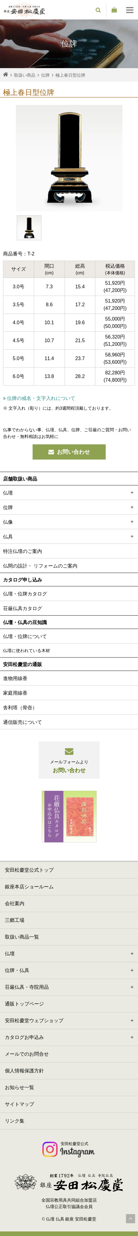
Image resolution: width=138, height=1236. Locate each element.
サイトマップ (19, 1104)
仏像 (69, 522)
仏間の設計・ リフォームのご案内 (40, 565)
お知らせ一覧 (19, 1087)
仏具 (69, 536)
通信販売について (22, 722)
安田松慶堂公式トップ (29, 870)
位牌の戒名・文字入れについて (39, 398)
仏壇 (69, 492)
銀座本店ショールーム (29, 886)
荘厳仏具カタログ (22, 608)
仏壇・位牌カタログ (25, 593)
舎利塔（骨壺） (20, 707)
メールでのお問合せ (27, 1054)
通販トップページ (24, 1003)
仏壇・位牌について (25, 636)
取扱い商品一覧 (22, 936)
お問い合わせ (69, 452)
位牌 (69, 507)
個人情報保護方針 (24, 1070)
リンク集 (14, 1120)
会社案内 (14, 903)
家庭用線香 (15, 693)
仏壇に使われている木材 (26, 650)
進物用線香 (15, 678)
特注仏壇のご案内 (22, 551)
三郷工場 (14, 920)
